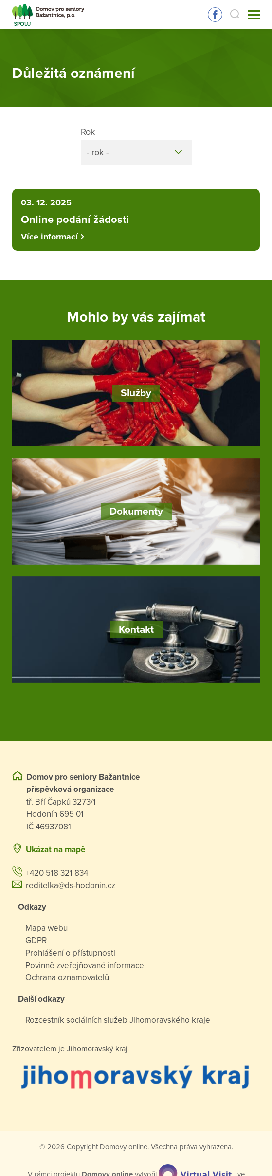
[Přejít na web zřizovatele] (136, 1076)
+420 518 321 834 (57, 873)
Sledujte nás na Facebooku (215, 14)
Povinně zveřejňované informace (84, 965)
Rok (88, 132)
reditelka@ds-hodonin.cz (70, 886)
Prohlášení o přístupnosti (70, 953)
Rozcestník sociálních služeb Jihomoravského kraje (117, 1020)
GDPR (36, 941)
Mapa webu (46, 928)
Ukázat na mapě (55, 850)
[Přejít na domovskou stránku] (48, 15)
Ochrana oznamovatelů (67, 978)
